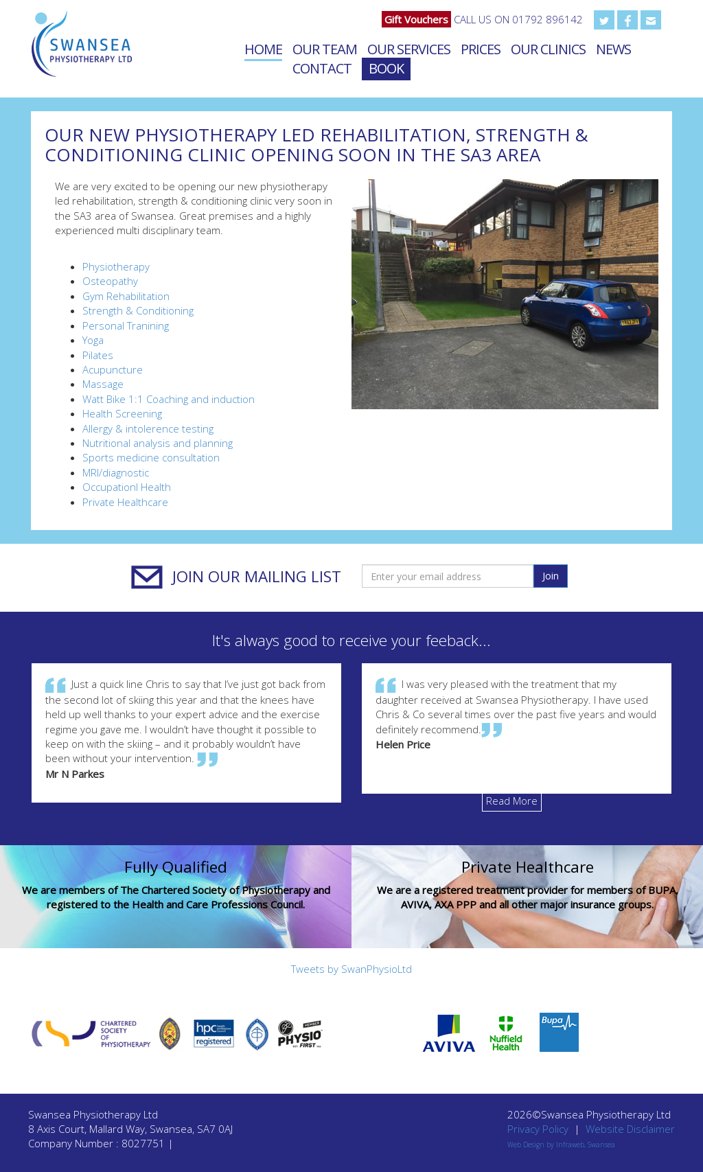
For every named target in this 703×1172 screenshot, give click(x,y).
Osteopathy (110, 281)
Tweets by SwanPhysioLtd (351, 969)
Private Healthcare (125, 502)
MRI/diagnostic (115, 472)
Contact (322, 68)
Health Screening (122, 413)
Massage (103, 384)
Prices (480, 49)
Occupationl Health (126, 487)
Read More (512, 800)
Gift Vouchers (416, 19)
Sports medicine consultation (151, 457)
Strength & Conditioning (138, 310)
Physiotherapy (116, 266)
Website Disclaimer (630, 1129)
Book (386, 68)
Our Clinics (548, 49)
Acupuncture (112, 369)
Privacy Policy (537, 1129)
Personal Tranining (125, 325)
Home (263, 49)
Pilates (97, 355)
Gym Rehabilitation (126, 296)
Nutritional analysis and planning (157, 443)
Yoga (93, 340)
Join (550, 575)
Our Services (408, 49)
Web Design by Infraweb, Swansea (561, 1144)
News (613, 49)
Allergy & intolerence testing (148, 428)
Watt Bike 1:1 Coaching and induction (168, 399)
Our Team (324, 49)
